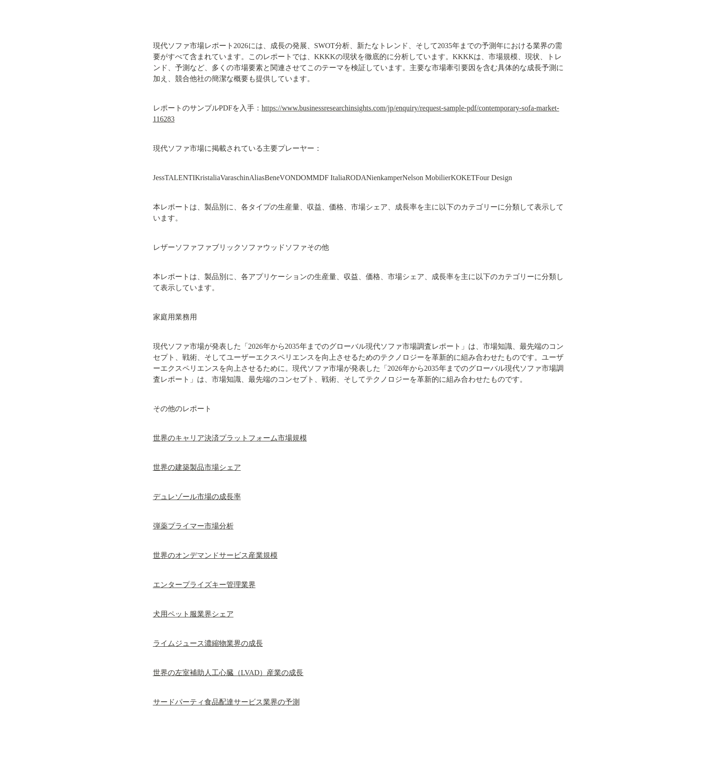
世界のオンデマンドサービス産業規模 (215, 555)
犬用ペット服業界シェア (193, 614)
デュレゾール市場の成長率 (197, 496)
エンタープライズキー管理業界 (204, 584)
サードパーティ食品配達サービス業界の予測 (226, 702)
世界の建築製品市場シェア (197, 467)
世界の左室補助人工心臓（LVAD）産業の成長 (228, 672)
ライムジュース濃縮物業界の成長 (208, 643)
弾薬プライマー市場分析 (193, 526)
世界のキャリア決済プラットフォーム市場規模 (230, 438)
